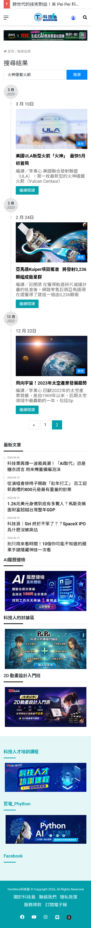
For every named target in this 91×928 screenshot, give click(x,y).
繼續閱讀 (27, 190)
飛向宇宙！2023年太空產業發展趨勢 (51, 383)
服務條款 (32, 904)
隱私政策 (68, 897)
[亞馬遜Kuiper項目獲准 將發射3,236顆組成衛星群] (51, 242)
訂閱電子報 (56, 904)
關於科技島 (24, 897)
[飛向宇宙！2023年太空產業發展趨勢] (51, 356)
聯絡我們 (48, 897)
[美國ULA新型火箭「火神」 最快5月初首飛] (51, 129)
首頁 (9, 51)
